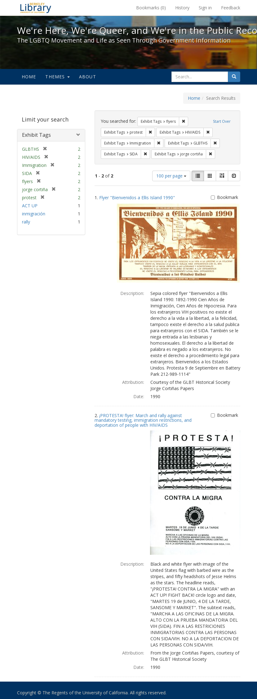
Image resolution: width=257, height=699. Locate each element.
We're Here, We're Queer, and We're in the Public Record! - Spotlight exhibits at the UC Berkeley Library (35, 8)
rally (26, 222)
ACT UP (30, 206)
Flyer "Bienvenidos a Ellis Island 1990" (137, 197)
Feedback (230, 8)
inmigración (33, 214)
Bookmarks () (151, 8)
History (182, 8)
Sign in (205, 8)
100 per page (171, 176)
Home (29, 77)
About (87, 77)
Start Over (222, 121)
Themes (57, 77)
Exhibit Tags (36, 134)
